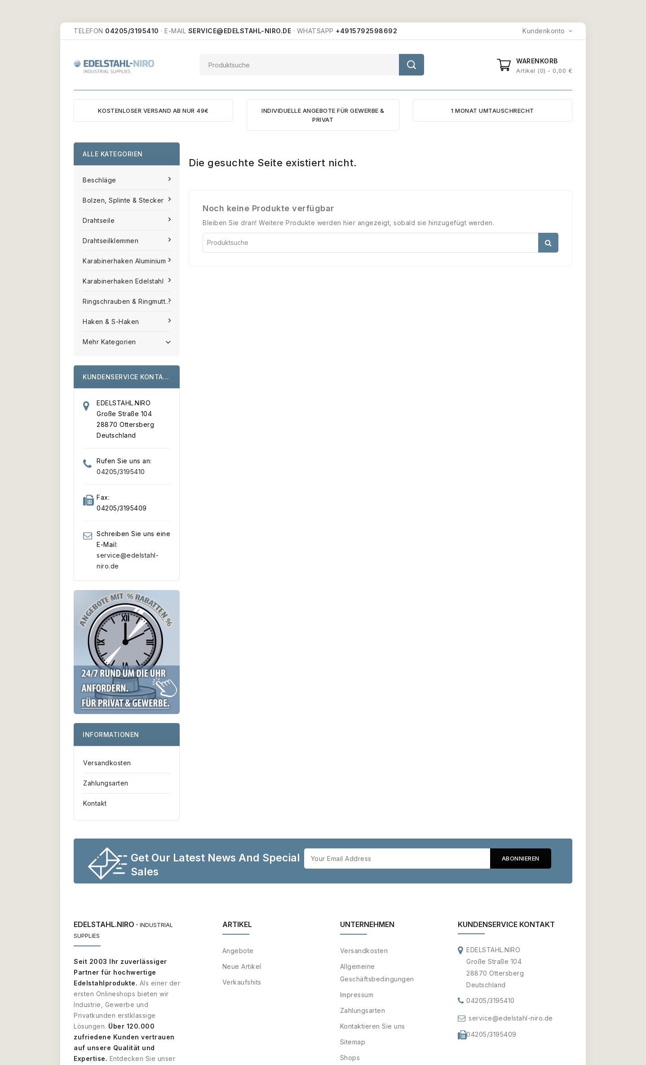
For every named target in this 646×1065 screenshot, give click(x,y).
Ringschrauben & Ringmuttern (130, 301)
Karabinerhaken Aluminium (125, 261)
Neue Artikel (241, 967)
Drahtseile (100, 220)
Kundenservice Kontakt (506, 924)
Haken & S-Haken (112, 321)
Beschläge (100, 180)
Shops (350, 1058)
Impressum (357, 995)
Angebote (238, 951)
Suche (411, 64)
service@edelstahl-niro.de (511, 1018)
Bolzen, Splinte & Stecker (124, 200)
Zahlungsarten (105, 783)
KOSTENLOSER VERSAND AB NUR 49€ (153, 110)
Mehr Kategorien (127, 341)
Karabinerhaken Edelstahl (124, 281)
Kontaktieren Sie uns (372, 1026)
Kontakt (95, 803)
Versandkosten (107, 763)
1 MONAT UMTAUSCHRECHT (492, 110)
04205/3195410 (121, 471)
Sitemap (353, 1042)
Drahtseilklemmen (112, 240)
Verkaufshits (241, 982)
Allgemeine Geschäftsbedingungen (377, 973)
